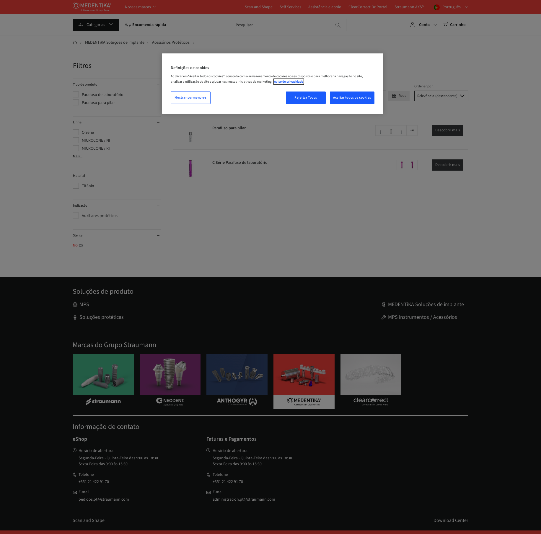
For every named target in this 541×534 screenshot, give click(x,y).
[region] (272, 83)
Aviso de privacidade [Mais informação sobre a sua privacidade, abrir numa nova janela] (288, 81)
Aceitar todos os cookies (352, 97)
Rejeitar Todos (305, 97)
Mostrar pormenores (190, 97)
